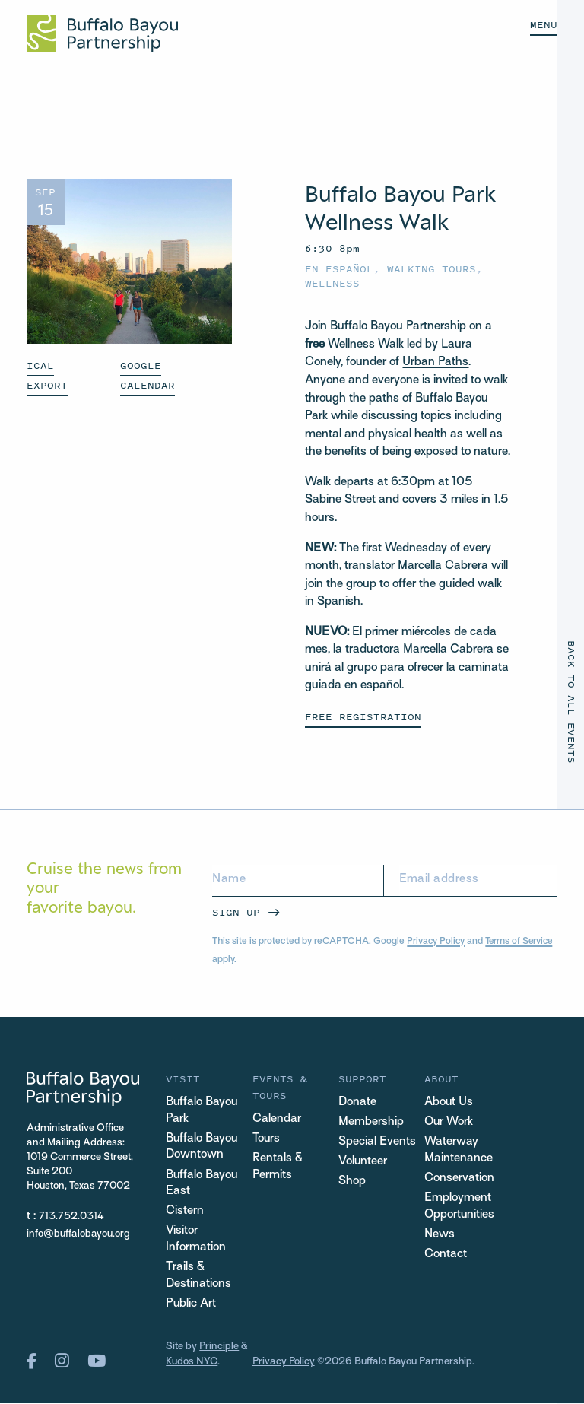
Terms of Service (522, 941)
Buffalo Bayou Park (202, 1111)
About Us (449, 1102)
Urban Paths (435, 362)
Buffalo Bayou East (202, 1184)
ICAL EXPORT (47, 375)
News (439, 1235)
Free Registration (363, 717)
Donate (357, 1102)
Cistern (185, 1212)
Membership (371, 1122)
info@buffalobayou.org (78, 1233)
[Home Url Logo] (102, 33)
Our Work (449, 1122)
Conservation (459, 1178)
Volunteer (363, 1161)
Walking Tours (431, 269)
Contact (445, 1255)
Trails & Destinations (198, 1277)
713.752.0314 (71, 1216)
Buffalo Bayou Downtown (202, 1147)
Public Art (191, 1305)
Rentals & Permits (277, 1167)
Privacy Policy (436, 941)
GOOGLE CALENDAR (147, 375)
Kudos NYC (191, 1363)
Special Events (377, 1142)
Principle (219, 1349)
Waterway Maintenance (458, 1150)
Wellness (332, 283)
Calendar (276, 1119)
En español (339, 269)
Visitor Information (196, 1241)
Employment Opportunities (459, 1207)
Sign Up (236, 912)
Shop (352, 1181)
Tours (266, 1139)
